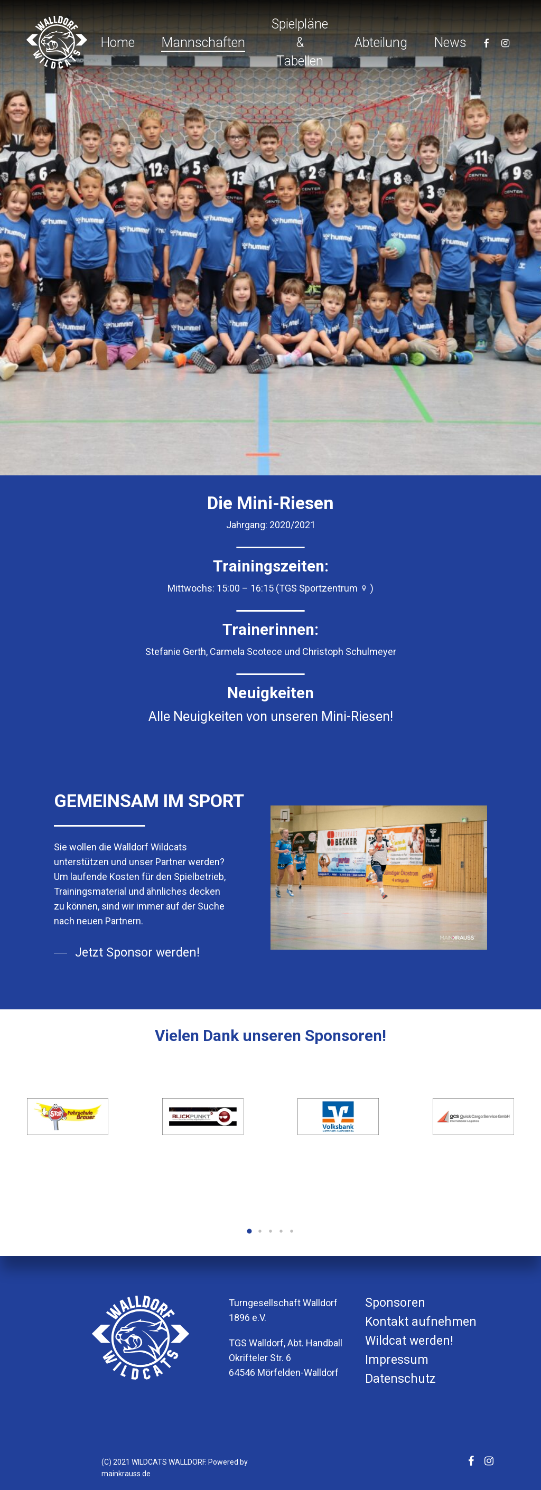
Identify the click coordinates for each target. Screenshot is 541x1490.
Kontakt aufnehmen (421, 1322)
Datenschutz (400, 1379)
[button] (249, 1231)
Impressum (396, 1360)
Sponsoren (395, 1303)
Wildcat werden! (409, 1341)
